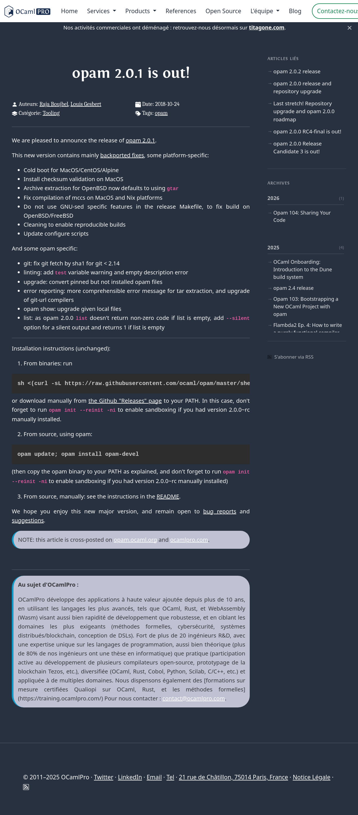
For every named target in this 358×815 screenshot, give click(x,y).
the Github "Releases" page (125, 400)
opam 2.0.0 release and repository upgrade (302, 87)
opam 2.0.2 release (297, 71)
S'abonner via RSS (290, 357)
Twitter (103, 777)
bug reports (219, 511)
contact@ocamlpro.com (194, 698)
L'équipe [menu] (263, 11)
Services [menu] (99, 11)
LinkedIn (130, 777)
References (181, 11)
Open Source (223, 11)
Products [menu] (138, 11)
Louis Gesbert (85, 104)
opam (161, 113)
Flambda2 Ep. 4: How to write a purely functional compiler (307, 329)
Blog (295, 11)
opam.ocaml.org (135, 539)
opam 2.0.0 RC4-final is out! (307, 131)
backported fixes (122, 155)
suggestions (28, 520)
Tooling (51, 113)
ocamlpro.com (189, 539)
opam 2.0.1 (140, 140)
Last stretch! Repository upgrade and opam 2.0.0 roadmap (304, 111)
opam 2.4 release (293, 287)
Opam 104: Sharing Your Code (302, 216)
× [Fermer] (349, 27)
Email (154, 777)
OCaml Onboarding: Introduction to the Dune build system (302, 269)
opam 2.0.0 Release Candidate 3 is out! (297, 147)
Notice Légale (311, 777)
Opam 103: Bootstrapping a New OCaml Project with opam (305, 307)
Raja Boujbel (53, 104)
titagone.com (266, 27)
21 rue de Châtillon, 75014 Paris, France (233, 777)
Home (69, 11)
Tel (170, 777)
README (168, 496)
